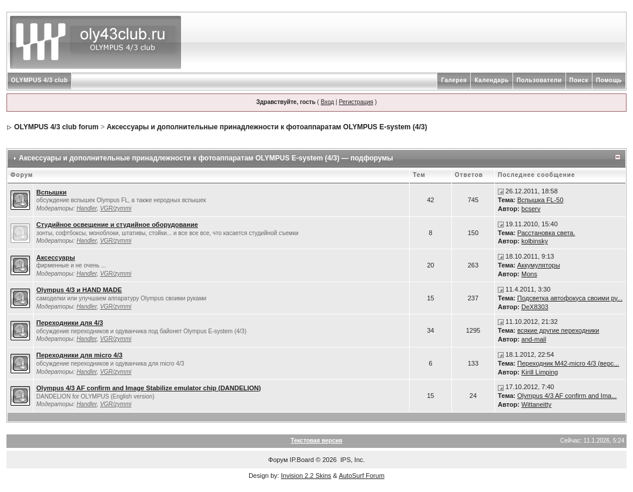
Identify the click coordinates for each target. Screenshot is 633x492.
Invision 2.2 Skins (306, 475)
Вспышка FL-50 (540, 199)
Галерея (454, 80)
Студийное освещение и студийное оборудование (117, 224)
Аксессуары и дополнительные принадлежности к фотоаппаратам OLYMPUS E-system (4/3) (266, 127)
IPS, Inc (351, 459)
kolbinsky (534, 241)
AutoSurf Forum (361, 475)
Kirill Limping (539, 372)
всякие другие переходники (558, 330)
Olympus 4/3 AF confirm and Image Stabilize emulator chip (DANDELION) (148, 387)
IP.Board (302, 459)
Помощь (609, 80)
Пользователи (539, 80)
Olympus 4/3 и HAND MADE (79, 289)
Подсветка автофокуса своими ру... (569, 298)
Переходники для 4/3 (69, 322)
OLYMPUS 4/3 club (39, 80)
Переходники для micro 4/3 (79, 355)
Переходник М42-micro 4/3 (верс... (568, 363)
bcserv (530, 208)
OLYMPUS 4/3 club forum (56, 127)
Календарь (491, 80)
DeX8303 (534, 306)
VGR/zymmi (115, 208)
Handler (86, 208)
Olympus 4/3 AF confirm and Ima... (567, 395)
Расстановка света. (546, 232)
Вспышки (51, 192)
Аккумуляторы (538, 265)
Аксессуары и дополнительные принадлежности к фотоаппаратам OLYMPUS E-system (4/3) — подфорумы (206, 158)
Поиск (579, 80)
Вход (327, 102)
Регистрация (356, 102)
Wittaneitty (536, 404)
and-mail (533, 339)
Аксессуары (55, 257)
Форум (277, 459)
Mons (529, 273)
